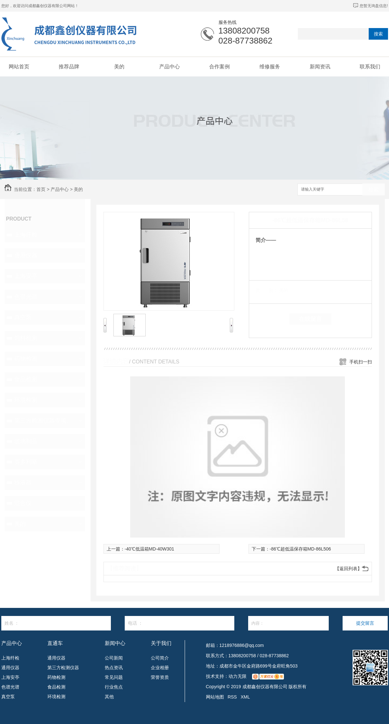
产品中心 (169, 66)
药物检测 (25, 358)
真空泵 (23, 317)
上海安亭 (25, 276)
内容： (288, 623)
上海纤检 (25, 235)
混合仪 (23, 503)
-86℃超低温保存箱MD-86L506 (300, 548)
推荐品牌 (69, 66)
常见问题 (114, 677)
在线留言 (310, 319)
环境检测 (25, 400)
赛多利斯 (25, 462)
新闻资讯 (320, 66)
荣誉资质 (160, 677)
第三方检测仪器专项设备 (44, 420)
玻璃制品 (25, 441)
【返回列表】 (348, 568)
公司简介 (160, 657)
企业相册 (160, 667)
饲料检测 (25, 338)
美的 (119, 66)
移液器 (23, 482)
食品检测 (25, 379)
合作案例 (219, 66)
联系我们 (370, 66)
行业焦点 (114, 686)
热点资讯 (114, 667)
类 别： (267, 290)
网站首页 (19, 66)
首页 (40, 189)
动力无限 (238, 676)
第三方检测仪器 (63, 667)
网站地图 (215, 696)
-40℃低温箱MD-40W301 (149, 548)
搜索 (378, 33)
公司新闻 (114, 657)
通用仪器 (25, 255)
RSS (232, 696)
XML (245, 696)
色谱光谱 (25, 296)
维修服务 (269, 66)
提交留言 (365, 623)
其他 (109, 696)
